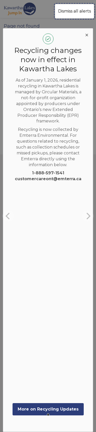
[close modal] (87, 34)
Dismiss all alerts (74, 11)
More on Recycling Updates (48, 409)
